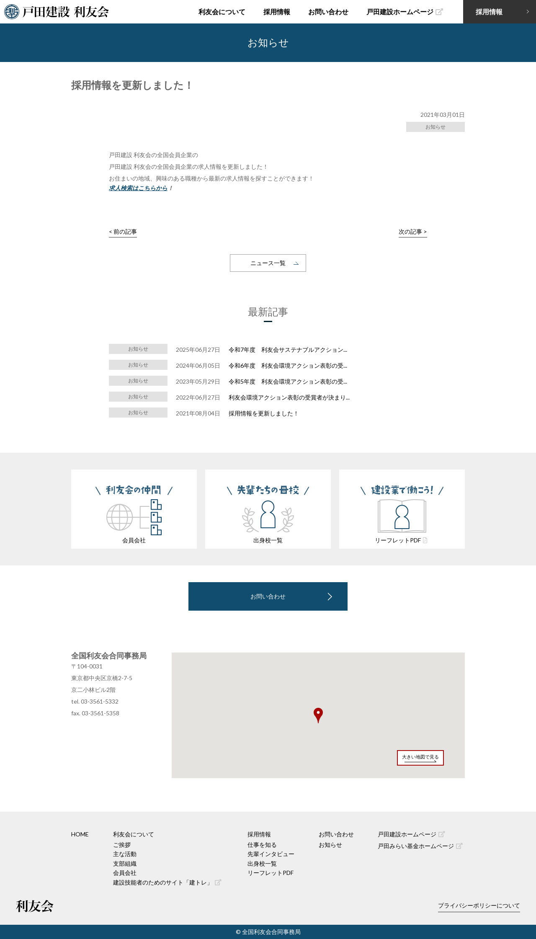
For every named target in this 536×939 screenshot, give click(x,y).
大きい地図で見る (420, 756)
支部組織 (125, 863)
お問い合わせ (328, 11)
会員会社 (125, 872)
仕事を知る (262, 844)
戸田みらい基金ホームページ (420, 845)
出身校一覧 (262, 863)
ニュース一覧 (268, 262)
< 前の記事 (123, 231)
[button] (318, 715)
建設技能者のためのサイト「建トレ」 (167, 882)
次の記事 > (413, 231)
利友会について (221, 11)
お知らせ (330, 844)
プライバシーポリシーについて (479, 905)
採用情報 (276, 11)
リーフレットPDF (270, 872)
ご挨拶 (122, 844)
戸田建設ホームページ (404, 11)
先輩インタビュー (270, 853)
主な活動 (125, 853)
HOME (80, 834)
